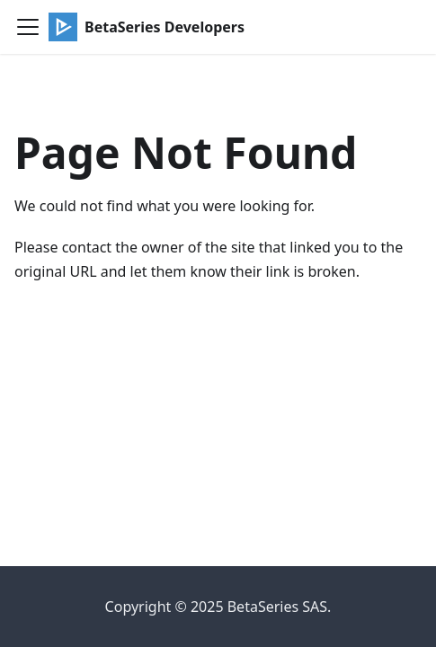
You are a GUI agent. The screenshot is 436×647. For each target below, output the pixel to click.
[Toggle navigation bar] (27, 26)
